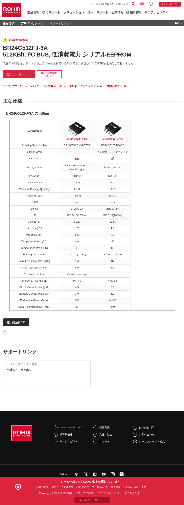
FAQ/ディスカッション (86, 86)
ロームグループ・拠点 (152, 441)
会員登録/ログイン (170, 4)
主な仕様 (8, 23)
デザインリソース (32, 23)
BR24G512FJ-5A (113, 138)
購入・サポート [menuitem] (97, 12)
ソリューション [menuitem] (73, 12)
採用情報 (105, 4)
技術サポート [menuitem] (51, 12)
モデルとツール (15, 86)
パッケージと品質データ (48, 86)
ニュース (94, 4)
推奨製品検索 (16, 322)
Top (176, 23)
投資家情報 (66, 434)
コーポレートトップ (71, 427)
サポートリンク (59, 23)
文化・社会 (105, 434)
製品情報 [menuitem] (33, 12)
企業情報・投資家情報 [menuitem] (126, 12)
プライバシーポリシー (92, 499)
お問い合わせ (122, 4)
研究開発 (104, 427)
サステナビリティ (70, 441)
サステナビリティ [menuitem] (156, 12)
